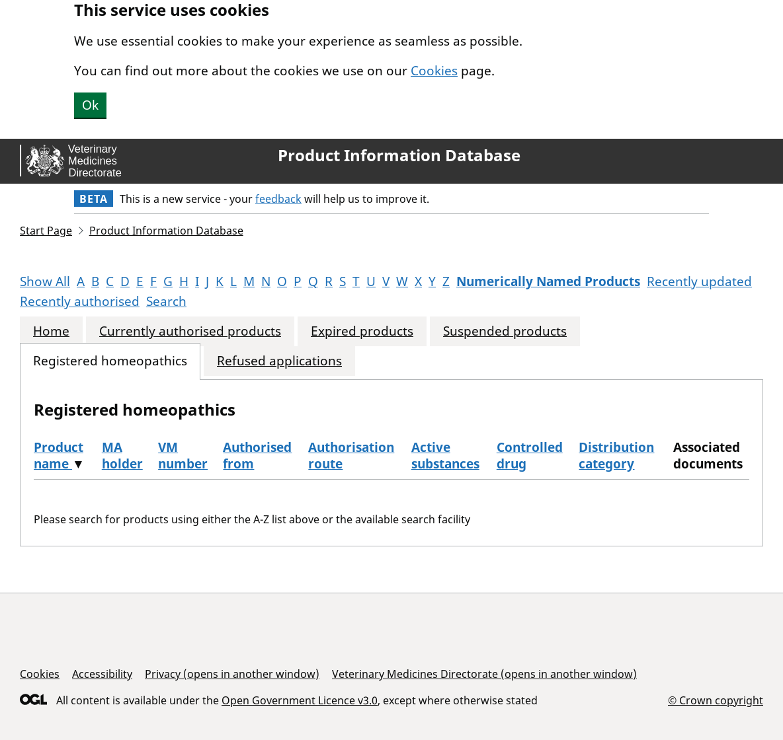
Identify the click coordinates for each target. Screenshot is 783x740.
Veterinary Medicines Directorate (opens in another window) (484, 674)
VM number (183, 455)
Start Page (46, 230)
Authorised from (257, 455)
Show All (45, 281)
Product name (58, 455)
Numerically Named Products (548, 281)
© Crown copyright (715, 700)
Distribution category (616, 455)
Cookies (434, 70)
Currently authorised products (190, 331)
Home (51, 331)
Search (166, 301)
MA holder (122, 455)
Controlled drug (530, 455)
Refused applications (279, 361)
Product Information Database (399, 155)
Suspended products (505, 331)
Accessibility (102, 674)
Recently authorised (80, 301)
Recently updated (699, 281)
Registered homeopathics (110, 361)
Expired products (362, 331)
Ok (90, 105)
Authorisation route (351, 455)
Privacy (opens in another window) (232, 674)
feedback (278, 199)
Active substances (445, 455)
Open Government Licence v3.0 (300, 700)
